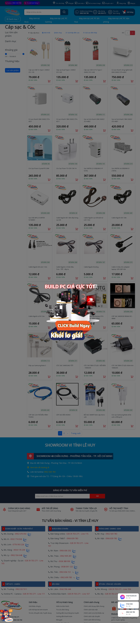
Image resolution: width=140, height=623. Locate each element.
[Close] (95, 286)
